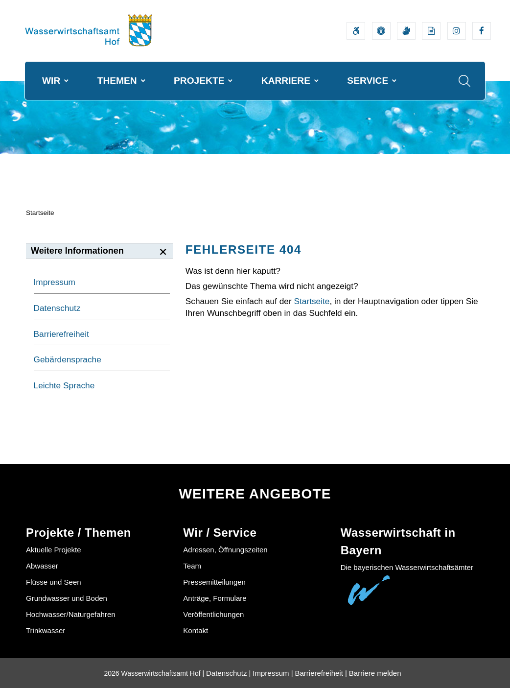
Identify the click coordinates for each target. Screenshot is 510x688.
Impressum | (273, 673)
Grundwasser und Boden (66, 598)
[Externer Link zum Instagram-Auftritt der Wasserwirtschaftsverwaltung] (456, 31)
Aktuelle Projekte (53, 550)
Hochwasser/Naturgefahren (71, 614)
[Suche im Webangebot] (464, 81)
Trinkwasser (45, 630)
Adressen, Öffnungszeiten (225, 550)
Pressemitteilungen (214, 582)
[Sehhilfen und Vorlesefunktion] (381, 31)
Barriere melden (375, 673)
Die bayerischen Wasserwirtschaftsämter (407, 567)
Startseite (40, 212)
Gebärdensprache (67, 359)
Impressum (54, 282)
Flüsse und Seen (53, 582)
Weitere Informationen (77, 251)
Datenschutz (57, 308)
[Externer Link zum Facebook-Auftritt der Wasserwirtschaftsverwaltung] (481, 31)
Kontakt (195, 630)
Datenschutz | (228, 673)
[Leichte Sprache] (431, 31)
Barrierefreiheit (61, 334)
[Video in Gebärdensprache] (406, 31)
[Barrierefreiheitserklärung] (356, 31)
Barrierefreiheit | (321, 673)
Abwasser (42, 566)
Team (192, 566)
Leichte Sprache (64, 385)
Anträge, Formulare (214, 598)
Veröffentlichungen (213, 614)
